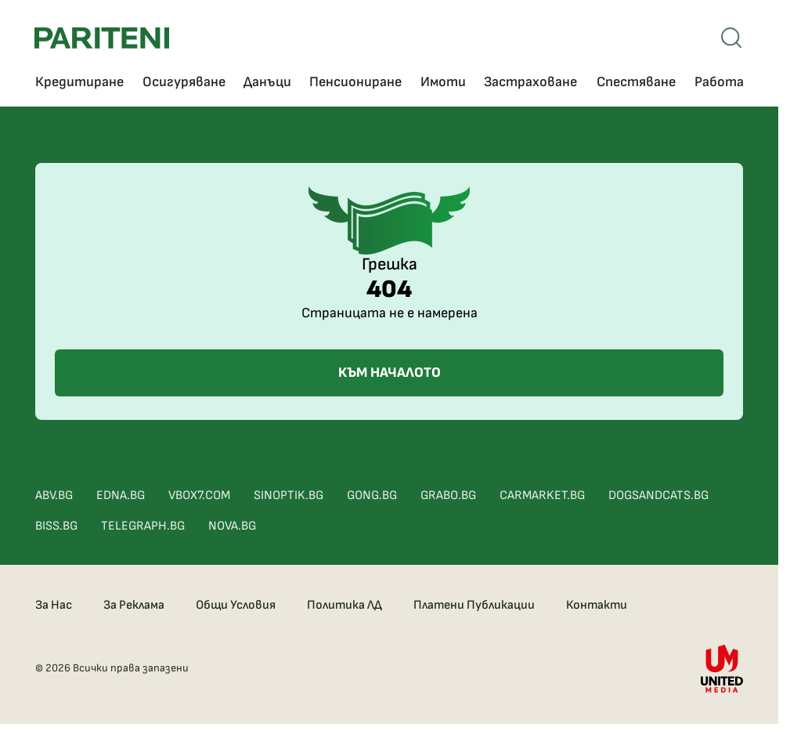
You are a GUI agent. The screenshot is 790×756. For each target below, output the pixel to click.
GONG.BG (372, 495)
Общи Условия (236, 605)
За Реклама (133, 605)
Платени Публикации (474, 605)
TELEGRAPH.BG (143, 526)
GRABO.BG (448, 495)
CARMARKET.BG (542, 495)
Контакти (596, 605)
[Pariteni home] (102, 38)
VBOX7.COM (199, 495)
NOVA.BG (232, 526)
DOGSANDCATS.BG (658, 495)
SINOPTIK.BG (288, 495)
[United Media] (722, 669)
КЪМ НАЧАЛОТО (389, 372)
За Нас (53, 605)
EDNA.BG (120, 495)
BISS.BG (56, 526)
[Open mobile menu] (731, 37)
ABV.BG (54, 495)
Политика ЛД (344, 605)
